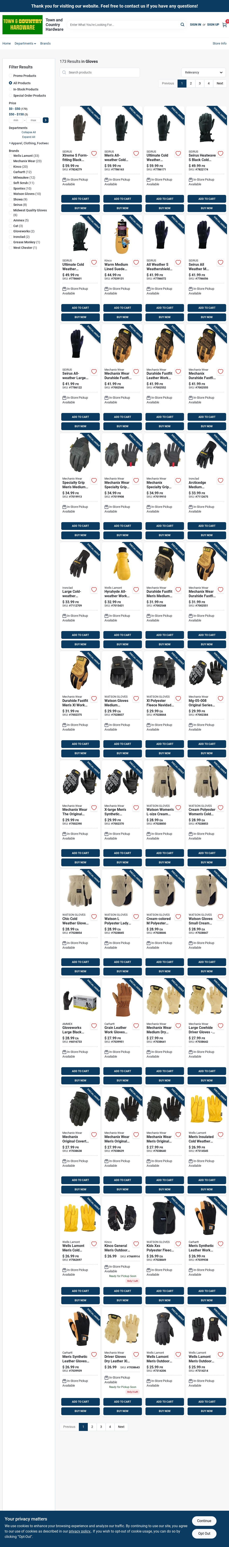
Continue (204, 1521)
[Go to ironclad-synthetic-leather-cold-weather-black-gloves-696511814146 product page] (80, 596)
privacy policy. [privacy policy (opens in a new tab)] (80, 1531)
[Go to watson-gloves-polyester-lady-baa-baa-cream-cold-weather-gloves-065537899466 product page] (206, 814)
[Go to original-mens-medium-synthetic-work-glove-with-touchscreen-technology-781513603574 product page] (80, 1141)
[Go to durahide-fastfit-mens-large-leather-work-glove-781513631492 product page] (164, 378)
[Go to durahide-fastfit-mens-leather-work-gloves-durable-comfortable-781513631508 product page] (206, 378)
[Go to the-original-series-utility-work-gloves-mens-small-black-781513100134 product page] (206, 705)
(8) (20, 204)
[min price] (16, 120)
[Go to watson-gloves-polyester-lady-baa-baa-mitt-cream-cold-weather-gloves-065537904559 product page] (164, 923)
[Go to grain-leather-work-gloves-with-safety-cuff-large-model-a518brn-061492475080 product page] (122, 1032)
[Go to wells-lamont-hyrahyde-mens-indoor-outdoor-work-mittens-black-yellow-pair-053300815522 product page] (122, 596)
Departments (24, 43)
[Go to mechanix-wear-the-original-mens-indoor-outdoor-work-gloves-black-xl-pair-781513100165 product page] (122, 814)
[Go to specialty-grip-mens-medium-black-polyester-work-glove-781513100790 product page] (80, 487)
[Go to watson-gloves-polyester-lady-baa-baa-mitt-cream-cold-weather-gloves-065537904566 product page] (122, 923)
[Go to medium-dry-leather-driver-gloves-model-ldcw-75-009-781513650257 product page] (164, 1032)
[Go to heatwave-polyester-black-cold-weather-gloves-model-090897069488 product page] (206, 160)
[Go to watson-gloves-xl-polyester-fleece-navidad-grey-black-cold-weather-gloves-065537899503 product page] (164, 705)
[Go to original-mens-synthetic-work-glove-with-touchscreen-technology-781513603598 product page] (164, 1141)
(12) (22, 172)
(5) (21, 220)
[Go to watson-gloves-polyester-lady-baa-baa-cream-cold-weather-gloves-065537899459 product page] (80, 923)
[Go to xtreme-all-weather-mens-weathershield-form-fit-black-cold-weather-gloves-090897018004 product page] (122, 160)
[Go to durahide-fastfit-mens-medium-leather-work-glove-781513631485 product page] (122, 378)
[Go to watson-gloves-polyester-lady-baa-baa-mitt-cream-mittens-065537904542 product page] (206, 923)
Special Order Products (29, 95)
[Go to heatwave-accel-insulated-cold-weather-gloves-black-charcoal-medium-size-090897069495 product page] (80, 269)
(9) (20, 199)
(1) (26, 242)
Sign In (195, 24)
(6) (30, 212)
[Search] (183, 24)
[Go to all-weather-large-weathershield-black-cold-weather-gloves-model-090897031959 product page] (80, 378)
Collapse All (29, 132)
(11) (23, 183)
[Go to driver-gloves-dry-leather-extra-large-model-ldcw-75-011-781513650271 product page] (122, 1362)
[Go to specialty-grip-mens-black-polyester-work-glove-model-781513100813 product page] (164, 487)
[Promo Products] (10, 75)
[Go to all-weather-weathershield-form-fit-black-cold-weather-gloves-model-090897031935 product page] (164, 269)
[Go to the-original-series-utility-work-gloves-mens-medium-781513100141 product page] (80, 814)
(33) (26, 155)
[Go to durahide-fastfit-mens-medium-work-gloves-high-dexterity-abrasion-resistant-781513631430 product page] (164, 596)
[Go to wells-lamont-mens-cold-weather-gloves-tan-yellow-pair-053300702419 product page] (206, 1141)
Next (220, 83)
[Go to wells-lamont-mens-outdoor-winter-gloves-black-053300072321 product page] (164, 1362)
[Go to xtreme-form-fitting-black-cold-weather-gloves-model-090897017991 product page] (80, 160)
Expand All (28, 137)
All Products (22, 83)
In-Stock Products (25, 89)
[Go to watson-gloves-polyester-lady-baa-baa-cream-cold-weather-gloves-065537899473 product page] (164, 814)
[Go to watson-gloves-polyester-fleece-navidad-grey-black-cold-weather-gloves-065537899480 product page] (122, 705)
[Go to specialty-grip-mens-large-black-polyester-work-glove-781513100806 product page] (122, 487)
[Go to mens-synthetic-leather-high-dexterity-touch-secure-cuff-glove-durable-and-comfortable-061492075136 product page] (206, 1251)
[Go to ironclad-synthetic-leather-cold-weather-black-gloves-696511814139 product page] (206, 487)
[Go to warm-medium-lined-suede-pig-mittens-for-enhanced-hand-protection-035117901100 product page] (122, 269)
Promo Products (24, 76)
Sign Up (213, 24)
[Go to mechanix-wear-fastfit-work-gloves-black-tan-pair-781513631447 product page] (206, 596)
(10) (22, 188)
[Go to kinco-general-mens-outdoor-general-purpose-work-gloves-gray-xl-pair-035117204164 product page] (122, 1251)
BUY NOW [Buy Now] (80, 208)
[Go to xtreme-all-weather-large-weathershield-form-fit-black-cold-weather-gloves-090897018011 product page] (164, 160)
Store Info (220, 43)
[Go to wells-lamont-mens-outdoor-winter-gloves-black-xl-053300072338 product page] (206, 1362)
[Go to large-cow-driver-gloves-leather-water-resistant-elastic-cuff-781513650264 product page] (206, 1032)
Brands (45, 43)
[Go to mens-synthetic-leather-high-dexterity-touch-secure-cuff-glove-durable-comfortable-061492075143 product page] (80, 1362)
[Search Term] (127, 24)
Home (6, 43)
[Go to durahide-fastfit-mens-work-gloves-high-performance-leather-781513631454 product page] (80, 705)
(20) (20, 166)
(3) (18, 226)
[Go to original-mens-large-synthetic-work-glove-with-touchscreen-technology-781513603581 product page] (122, 1141)
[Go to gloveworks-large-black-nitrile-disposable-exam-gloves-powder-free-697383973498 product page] (80, 1032)
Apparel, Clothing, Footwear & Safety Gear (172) (45, 143)
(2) (24, 231)
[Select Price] (46, 120)
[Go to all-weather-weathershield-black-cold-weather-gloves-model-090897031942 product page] (206, 269)
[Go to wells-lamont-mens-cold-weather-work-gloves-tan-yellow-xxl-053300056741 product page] (80, 1251)
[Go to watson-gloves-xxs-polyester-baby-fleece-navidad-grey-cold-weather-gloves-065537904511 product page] (164, 1251)
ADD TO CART (80, 198)
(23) (27, 161)
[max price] (33, 120)
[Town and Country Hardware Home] (22, 24)
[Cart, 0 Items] (224, 24)
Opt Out (204, 1533)
